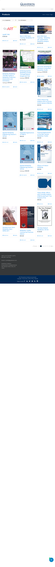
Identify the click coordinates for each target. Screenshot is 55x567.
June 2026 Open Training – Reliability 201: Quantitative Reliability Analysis (43, 38)
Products (47, 14)
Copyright (19, 278)
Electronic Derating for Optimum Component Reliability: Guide (44, 68)
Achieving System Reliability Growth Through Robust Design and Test (25, 73)
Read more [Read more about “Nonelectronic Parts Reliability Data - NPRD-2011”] (6, 235)
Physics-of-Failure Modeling (42, 166)
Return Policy (31, 278)
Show (22, 20)
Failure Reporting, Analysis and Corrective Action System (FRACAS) (44, 101)
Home (44, 14)
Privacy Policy (25, 278)
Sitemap (36, 278)
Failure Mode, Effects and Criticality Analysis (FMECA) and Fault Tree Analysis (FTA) (44, 195)
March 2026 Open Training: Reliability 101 (27, 37)
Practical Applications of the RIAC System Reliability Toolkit (44, 134)
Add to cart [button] (6, 40)
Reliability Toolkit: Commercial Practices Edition (26, 232)
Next (51, 246)
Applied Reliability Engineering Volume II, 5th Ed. (9, 134)
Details (15, 40)
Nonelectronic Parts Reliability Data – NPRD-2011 (9, 229)
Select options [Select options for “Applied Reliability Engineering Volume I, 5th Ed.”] (24, 175)
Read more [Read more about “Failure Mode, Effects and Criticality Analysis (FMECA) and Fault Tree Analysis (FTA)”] (40, 204)
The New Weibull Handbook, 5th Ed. (43, 229)
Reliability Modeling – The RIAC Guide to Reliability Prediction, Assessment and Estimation (9, 77)
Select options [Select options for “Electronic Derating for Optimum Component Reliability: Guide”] (41, 76)
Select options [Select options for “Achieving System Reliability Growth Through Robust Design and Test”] (24, 82)
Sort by (6, 20)
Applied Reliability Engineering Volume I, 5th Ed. (26, 167)
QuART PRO (6, 34)
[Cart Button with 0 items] (51, 560)
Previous (35, 246)
